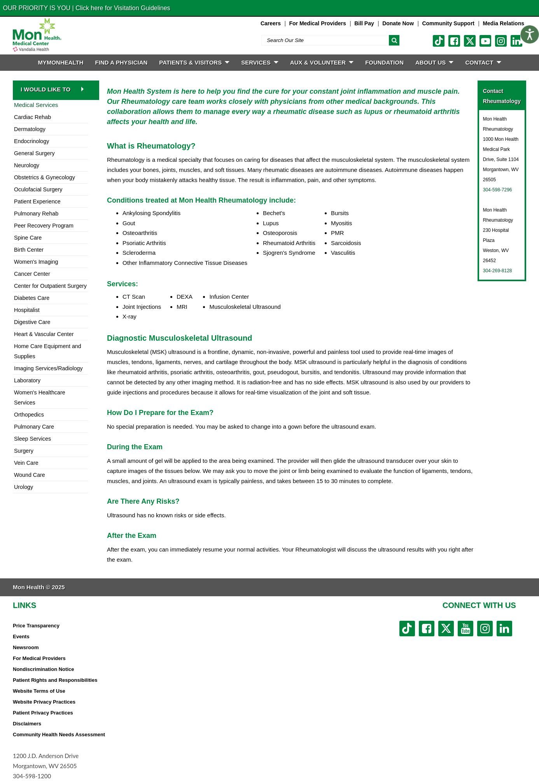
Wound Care (29, 475)
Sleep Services (32, 439)
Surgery (23, 451)
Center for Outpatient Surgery (50, 286)
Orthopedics (29, 415)
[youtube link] (485, 41)
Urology (23, 487)
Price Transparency (36, 626)
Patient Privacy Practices (43, 713)
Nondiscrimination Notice (43, 669)
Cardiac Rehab (32, 117)
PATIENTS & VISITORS (194, 62)
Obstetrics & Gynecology (44, 177)
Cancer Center (32, 274)
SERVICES (259, 62)
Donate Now (398, 23)
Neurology (26, 165)
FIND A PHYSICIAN (121, 62)
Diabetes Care (31, 298)
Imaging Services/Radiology (48, 368)
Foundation (384, 62)
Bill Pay (364, 23)
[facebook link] (454, 41)
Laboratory (27, 380)
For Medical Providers (317, 23)
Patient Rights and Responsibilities (55, 680)
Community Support (448, 23)
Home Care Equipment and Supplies (47, 351)
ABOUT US (434, 62)
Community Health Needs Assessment (59, 734)
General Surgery (34, 153)
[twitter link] (470, 41)
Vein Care (26, 463)
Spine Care (28, 238)
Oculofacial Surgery (38, 189)
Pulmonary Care (34, 427)
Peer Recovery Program (44, 225)
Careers (271, 23)
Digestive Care (32, 322)
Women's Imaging (36, 262)
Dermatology (30, 129)
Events (21, 636)
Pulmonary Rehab (36, 213)
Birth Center (29, 250)
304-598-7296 (497, 190)
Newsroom (25, 647)
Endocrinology (31, 141)
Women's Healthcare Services (39, 397)
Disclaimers (27, 724)
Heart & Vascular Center (44, 334)
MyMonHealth (60, 62)
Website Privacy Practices (44, 702)
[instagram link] (501, 41)
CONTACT (483, 62)
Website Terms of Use (39, 691)
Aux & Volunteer (322, 62)
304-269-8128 (497, 270)
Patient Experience (37, 201)
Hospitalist (27, 310)
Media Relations (503, 23)
